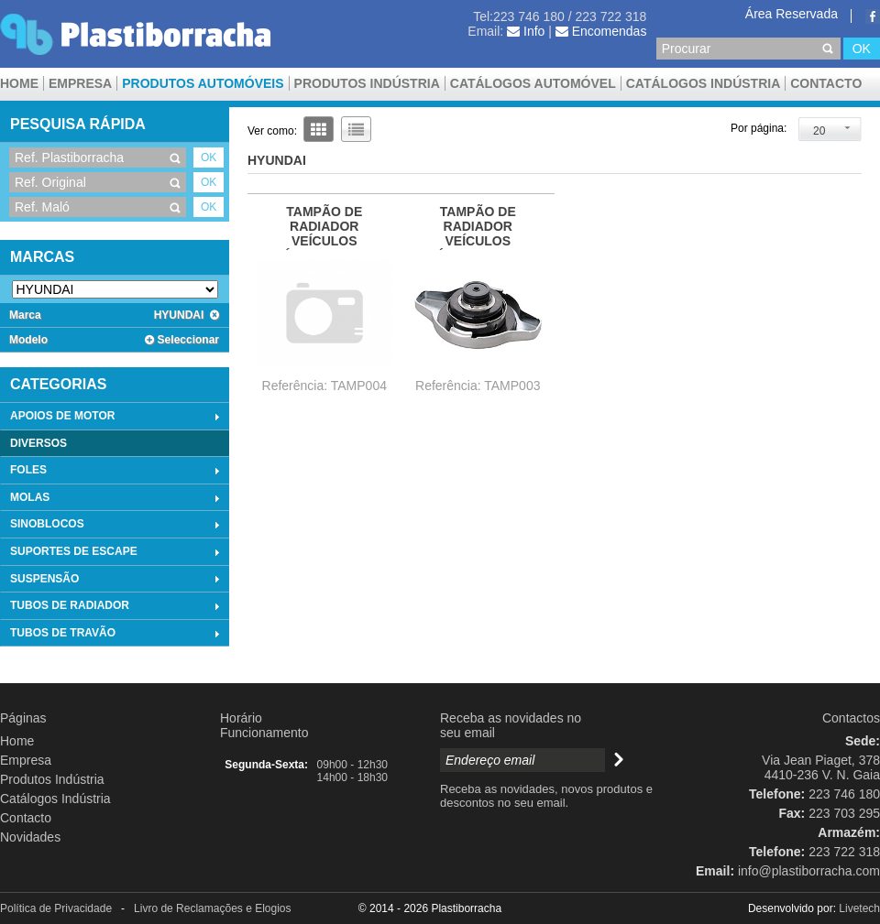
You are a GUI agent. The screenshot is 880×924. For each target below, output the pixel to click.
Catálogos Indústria (703, 83)
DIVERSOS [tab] (38, 443)
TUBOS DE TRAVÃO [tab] (117, 633)
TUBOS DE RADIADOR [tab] (117, 606)
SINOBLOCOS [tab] (117, 524)
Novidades (30, 837)
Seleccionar (182, 339)
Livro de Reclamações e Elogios (212, 908)
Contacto (826, 83)
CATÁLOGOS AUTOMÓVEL (533, 83)
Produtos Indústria (367, 83)
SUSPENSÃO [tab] (117, 578)
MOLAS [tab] (117, 498)
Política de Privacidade (56, 908)
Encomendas (601, 31)
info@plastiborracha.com (809, 871)
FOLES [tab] (117, 470)
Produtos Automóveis (202, 83)
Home (19, 83)
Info (525, 31)
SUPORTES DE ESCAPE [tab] (117, 552)
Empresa (80, 83)
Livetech (859, 908)
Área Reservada (791, 13)
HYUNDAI (186, 315)
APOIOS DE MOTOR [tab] (117, 416)
